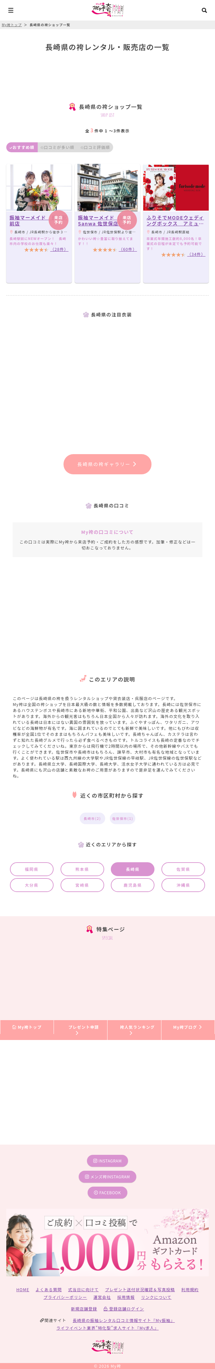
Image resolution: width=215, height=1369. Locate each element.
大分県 (31, 885)
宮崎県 (82, 885)
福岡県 (31, 869)
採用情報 (126, 1297)
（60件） (128, 249)
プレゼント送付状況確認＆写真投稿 (140, 1289)
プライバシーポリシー (65, 1297)
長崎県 (133, 869)
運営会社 (102, 1297)
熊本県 (82, 869)
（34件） (196, 254)
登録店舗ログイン (124, 1308)
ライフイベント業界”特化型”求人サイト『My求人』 (107, 1328)
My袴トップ (27, 1027)
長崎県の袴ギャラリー (107, 464)
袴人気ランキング (137, 1029)
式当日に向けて (83, 1289)
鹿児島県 (133, 885)
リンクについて (156, 1297)
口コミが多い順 (57, 147)
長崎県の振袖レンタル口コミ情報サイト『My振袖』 (124, 1320)
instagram (107, 1160)
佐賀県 (183, 869)
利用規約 (190, 1289)
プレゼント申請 (83, 1029)
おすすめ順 (22, 147)
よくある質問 (49, 1289)
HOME (22, 1289)
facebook (107, 1192)
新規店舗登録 (84, 1308)
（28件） (59, 249)
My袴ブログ (188, 1027)
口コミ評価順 (95, 147)
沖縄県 (183, 885)
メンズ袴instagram (107, 1176)
